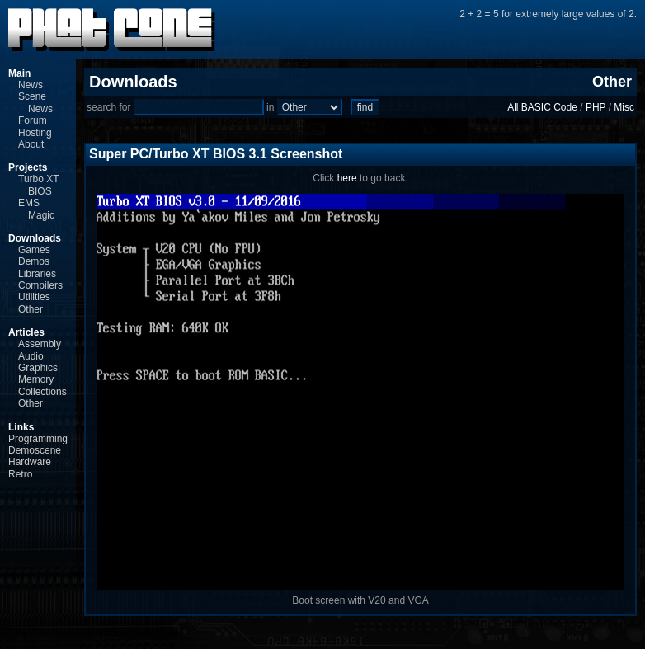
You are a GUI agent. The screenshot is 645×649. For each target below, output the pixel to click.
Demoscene (34, 450)
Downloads (34, 238)
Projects (27, 167)
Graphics (38, 368)
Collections (42, 391)
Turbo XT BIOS (38, 184)
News (30, 85)
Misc (624, 107)
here (347, 178)
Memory (36, 379)
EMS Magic (36, 208)
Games (34, 250)
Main (19, 73)
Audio (31, 356)
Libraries (37, 274)
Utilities (34, 297)
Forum (32, 120)
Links (21, 427)
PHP (595, 107)
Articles (26, 332)
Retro (20, 474)
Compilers (40, 285)
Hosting (35, 133)
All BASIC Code (542, 107)
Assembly (39, 344)
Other (30, 309)
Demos (33, 261)
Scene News (35, 102)
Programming (38, 438)
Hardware (29, 462)
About (31, 144)
